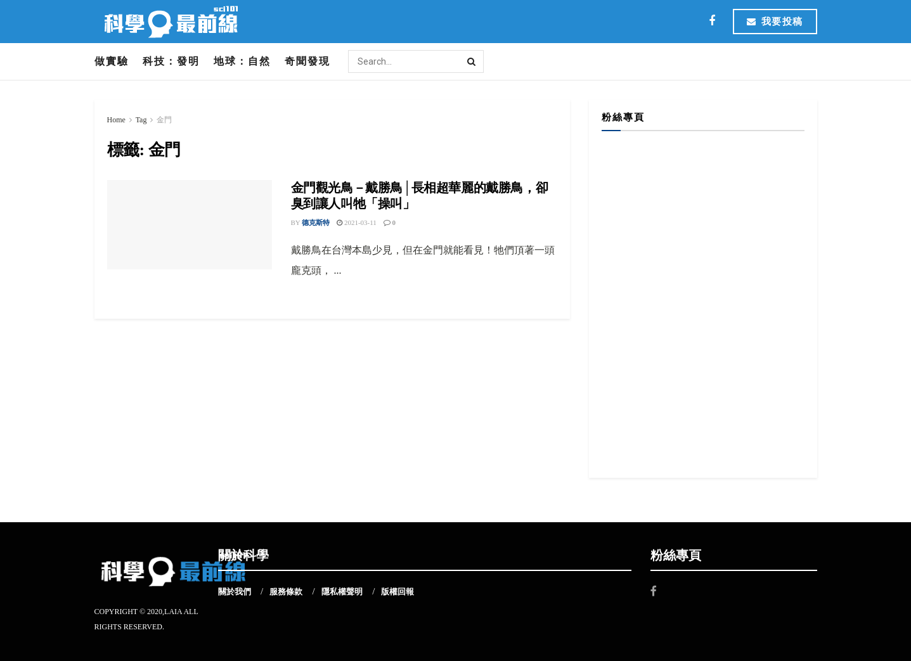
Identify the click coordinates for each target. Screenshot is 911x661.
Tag (141, 119)
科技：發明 (171, 61)
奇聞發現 (307, 61)
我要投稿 (775, 21)
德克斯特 (316, 222)
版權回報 (397, 591)
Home (116, 119)
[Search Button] (472, 61)
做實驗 (111, 61)
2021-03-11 (357, 222)
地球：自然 (242, 61)
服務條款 (285, 591)
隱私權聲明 (342, 591)
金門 (164, 119)
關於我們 (234, 591)
